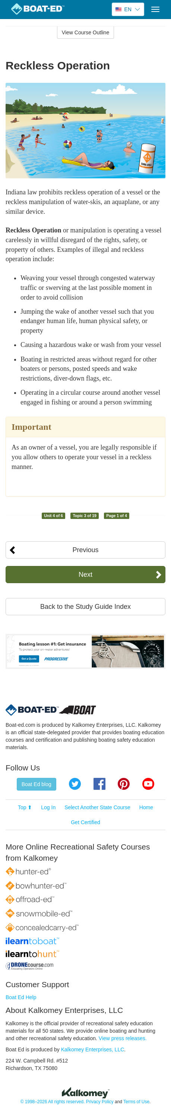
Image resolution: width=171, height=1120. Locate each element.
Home (146, 807)
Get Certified (85, 822)
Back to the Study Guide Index (85, 606)
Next (85, 574)
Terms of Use (136, 1101)
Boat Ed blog (36, 784)
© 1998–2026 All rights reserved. (52, 1101)
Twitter (75, 784)
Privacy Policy (100, 1101)
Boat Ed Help (21, 997)
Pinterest (124, 784)
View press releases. (123, 1038)
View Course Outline (85, 32)
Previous (85, 550)
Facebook (99, 784)
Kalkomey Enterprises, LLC (92, 1049)
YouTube (148, 784)
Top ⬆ (25, 807)
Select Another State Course (97, 807)
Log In (48, 807)
